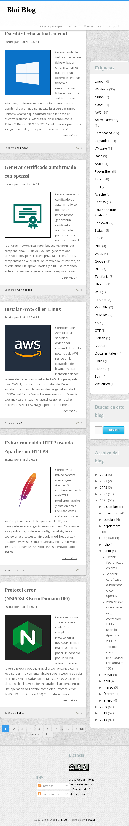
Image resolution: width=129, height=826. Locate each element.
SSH (98, 187)
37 (67, 729)
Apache (21, 570)
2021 (104, 500)
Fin (48, 734)
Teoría (99, 179)
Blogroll (113, 26)
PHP (98, 246)
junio (108, 550)
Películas (101, 315)
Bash (98, 156)
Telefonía (102, 276)
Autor (73, 26)
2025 (104, 474)
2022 (104, 494)
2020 (104, 706)
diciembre (111, 506)
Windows (22, 147)
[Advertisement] (109, 40)
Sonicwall (101, 223)
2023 (104, 487)
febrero (110, 694)
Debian (100, 338)
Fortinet (100, 300)
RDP (98, 269)
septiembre (112, 526)
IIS (96, 238)
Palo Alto (101, 307)
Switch (99, 230)
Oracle (99, 369)
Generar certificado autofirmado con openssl (114, 585)
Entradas (46, 786)
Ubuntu (100, 284)
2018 (104, 719)
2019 (104, 713)
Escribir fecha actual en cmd (36, 34)
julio (107, 544)
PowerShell (103, 171)
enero (108, 700)
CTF (98, 330)
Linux (99, 81)
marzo (109, 687)
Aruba (99, 163)
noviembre (112, 513)
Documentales (105, 353)
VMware (101, 148)
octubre (110, 519)
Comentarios (48, 794)
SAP (98, 322)
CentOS (100, 202)
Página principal (50, 26)
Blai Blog (21, 9)
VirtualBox (102, 384)
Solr (98, 376)
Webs (99, 253)
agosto (109, 538)
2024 (104, 481)
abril (107, 681)
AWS (20, 423)
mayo (108, 674)
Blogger (90, 819)
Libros (99, 361)
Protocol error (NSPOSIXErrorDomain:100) (115, 657)
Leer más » (69, 135)
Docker (100, 345)
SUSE (99, 104)
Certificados (24, 289)
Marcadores (92, 26)
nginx (20, 712)
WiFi (98, 292)
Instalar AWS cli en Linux (33, 309)
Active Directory (106, 120)
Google (100, 261)
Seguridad (102, 141)
